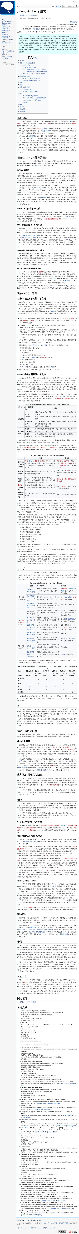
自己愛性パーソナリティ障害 (31, 620)
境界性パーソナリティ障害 (39, 345)
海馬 (44, 770)
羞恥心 (42, 461)
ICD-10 (54, 278)
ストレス (24, 367)
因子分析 (42, 272)
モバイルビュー (53, 1228)
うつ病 (63, 610)
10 (75, 507)
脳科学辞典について (36, 1228)
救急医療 (53, 886)
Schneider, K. (38, 188)
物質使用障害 (70, 619)
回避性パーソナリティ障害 (28, 238)
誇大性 (64, 479)
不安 (26, 461)
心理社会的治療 (30, 828)
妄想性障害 (64, 588)
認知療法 (63, 825)
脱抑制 (43, 447)
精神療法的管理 (54, 825)
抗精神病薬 (33, 927)
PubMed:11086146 (70, 1115)
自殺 (23, 357)
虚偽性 (59, 479)
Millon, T (67, 216)
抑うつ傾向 (68, 463)
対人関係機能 (24, 320)
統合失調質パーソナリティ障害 (31, 598)
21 (70, 901)
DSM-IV (65, 280)
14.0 (23, 1127)
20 (64, 899)
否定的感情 (27, 447)
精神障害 (32, 136)
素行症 (65, 627)
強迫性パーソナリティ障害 (27, 15)
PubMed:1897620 (61, 1126)
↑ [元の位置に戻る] (21, 1023)
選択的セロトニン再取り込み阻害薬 (30, 929)
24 (72, 961)
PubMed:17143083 (64, 1083)
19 (20, 899)
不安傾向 (59, 461)
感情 (72, 318)
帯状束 (52, 765)
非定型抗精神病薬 (62, 934)
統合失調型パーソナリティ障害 (31, 605)
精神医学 (73, 123)
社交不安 (63, 654)
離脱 (33, 447)
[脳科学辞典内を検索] (70, 6)
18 (20, 874)
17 (45, 860)
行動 (49, 123)
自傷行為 (38, 128)
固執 (62, 463)
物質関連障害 (46, 131)
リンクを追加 (10, 64)
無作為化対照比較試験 (31, 841)
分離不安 (66, 461)
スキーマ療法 (45, 870)
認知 (44, 123)
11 (67, 709)
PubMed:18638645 (42, 1132)
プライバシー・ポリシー (23, 1228)
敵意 (60, 481)
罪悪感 (37, 461)
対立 (38, 447)
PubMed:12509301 (40, 1109)
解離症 (53, 367)
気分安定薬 (49, 929)
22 (26, 935)
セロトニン (67, 761)
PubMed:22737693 (55, 1208)
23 (30, 952)
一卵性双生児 (56, 747)
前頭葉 (25, 768)
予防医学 (31, 907)
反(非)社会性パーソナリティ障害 (31, 627)
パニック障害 (70, 638)
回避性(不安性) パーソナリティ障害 (31, 654)
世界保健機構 (42, 197)
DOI (23, 1085)
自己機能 (58, 398)
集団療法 (31, 830)
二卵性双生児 (65, 747)
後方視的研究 (54, 785)
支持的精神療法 (44, 825)
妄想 (71, 121)
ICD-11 (25, 982)
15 (26, 786)
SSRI (42, 929)
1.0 (23, 1010)
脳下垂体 (39, 770)
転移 (61, 870)
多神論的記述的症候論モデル (54, 219)
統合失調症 (68, 597)
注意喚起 (70, 479)
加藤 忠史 (36, 29)
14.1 (26, 1127)
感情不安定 (62, 465)
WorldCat (72, 1083)
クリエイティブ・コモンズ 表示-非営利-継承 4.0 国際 (54, 1223)
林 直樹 (73, 22)
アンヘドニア (69, 470)
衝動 (32, 320)
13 (21, 753)
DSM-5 (53, 311)
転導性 (64, 486)
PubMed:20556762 (46, 1200)
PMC (49, 1103)
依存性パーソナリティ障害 (31, 235)
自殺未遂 (45, 128)
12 (76, 749)
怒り (47, 461)
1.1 (24, 1010)
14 (25, 755)
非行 (32, 128)
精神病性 (53, 447)
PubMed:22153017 (41, 1103)
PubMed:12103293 (27, 1215)
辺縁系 (19, 768)
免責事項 (45, 1228)
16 (46, 848)
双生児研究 (71, 749)
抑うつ (31, 461)
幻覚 (68, 121)
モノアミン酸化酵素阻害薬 (37, 932)
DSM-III (33, 165)
